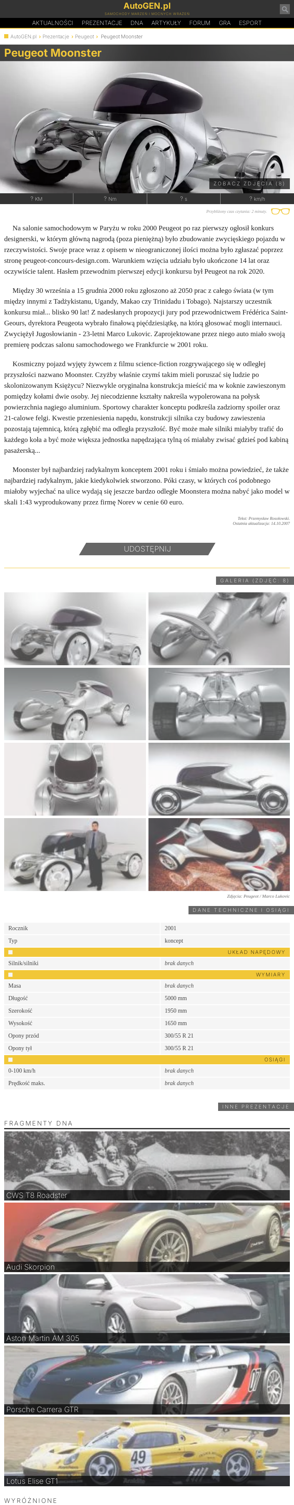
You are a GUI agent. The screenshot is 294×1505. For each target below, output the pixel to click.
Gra (225, 22)
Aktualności (52, 22)
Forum (200, 22)
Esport (250, 22)
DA (137, 23)
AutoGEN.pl (23, 36)
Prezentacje (102, 22)
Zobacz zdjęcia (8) (250, 183)
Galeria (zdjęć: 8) (255, 580)
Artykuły (166, 22)
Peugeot (84, 36)
